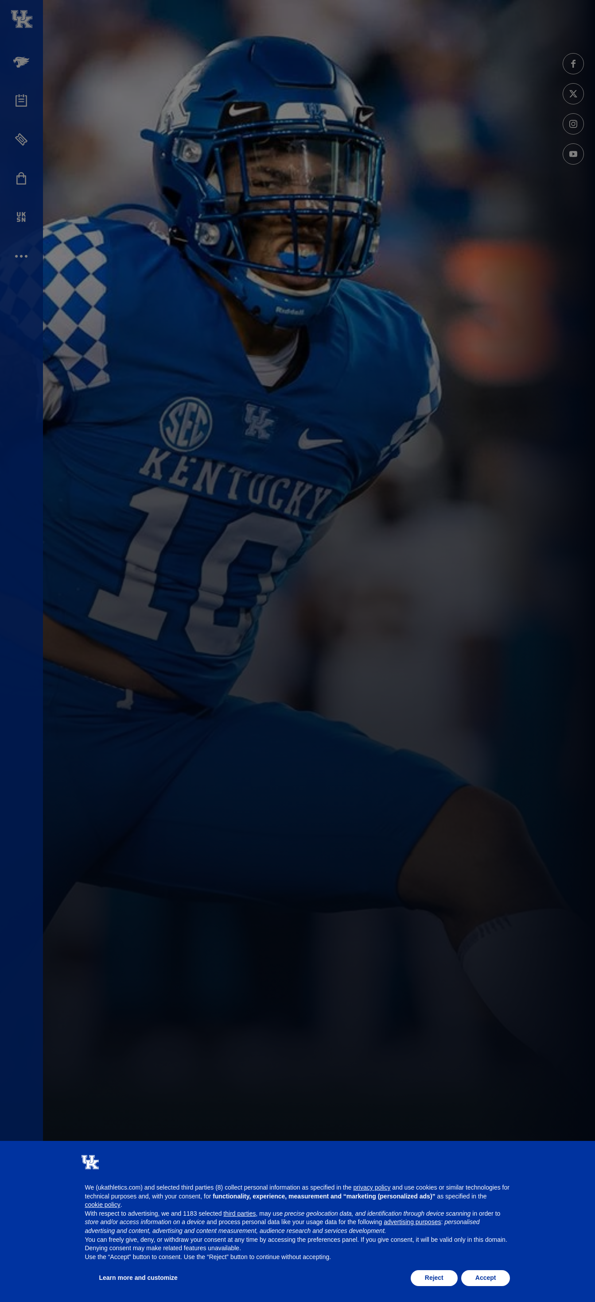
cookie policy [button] (103, 1204)
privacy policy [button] (371, 1187)
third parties (239, 1213)
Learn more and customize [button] (138, 1277)
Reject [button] (434, 1277)
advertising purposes (412, 1221)
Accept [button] (485, 1277)
